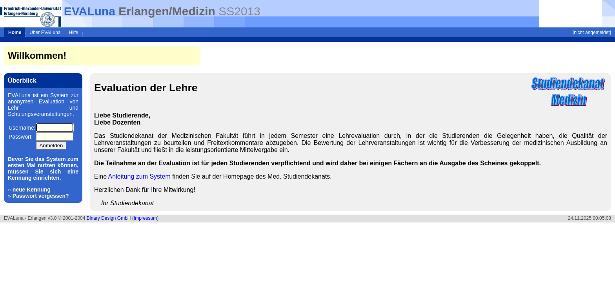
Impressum (145, 218)
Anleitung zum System (139, 176)
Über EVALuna (44, 32)
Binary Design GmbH (109, 218)
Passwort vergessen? (41, 196)
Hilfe (73, 32)
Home (14, 32)
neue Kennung (32, 189)
